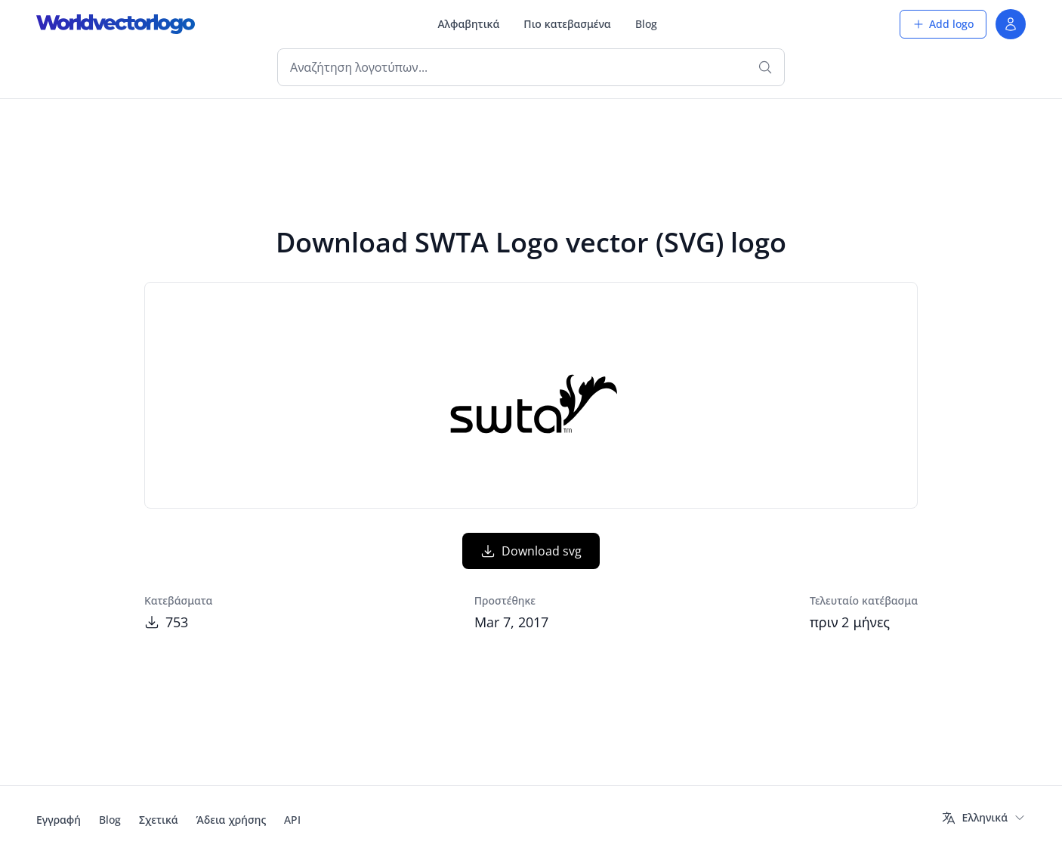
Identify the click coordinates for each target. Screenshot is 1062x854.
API (292, 819)
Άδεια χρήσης (231, 819)
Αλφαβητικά (468, 24)
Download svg (531, 551)
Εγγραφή (58, 819)
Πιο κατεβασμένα (566, 24)
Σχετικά (158, 819)
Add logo (943, 24)
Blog (646, 24)
